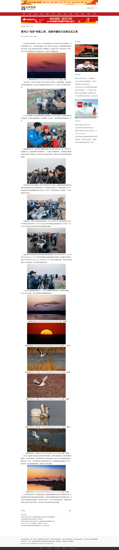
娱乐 (47, 14)
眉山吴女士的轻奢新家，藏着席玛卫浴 (85, 93)
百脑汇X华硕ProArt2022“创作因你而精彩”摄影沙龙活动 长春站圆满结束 (38, 517)
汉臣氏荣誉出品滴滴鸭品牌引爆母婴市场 (86, 136)
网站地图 (72, 548)
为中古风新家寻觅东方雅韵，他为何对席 (86, 96)
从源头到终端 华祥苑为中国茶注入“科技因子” (32, 519)
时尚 (94, 14)
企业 (65, 14)
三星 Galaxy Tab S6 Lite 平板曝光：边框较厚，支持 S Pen (34, 523)
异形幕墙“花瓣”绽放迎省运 (82, 84)
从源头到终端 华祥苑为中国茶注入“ (84, 127)
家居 (59, 14)
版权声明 (65, 548)
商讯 (82, 14)
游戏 (71, 14)
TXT (75, 548)
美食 (76, 14)
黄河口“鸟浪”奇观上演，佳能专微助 (85, 78)
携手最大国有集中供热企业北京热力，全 (86, 130)
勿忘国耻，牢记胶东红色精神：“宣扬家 (85, 139)
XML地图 (57, 548)
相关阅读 (23, 514)
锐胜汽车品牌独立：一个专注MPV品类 (85, 90)
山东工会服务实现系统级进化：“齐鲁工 (85, 81)
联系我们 (49, 548)
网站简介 (42, 548)
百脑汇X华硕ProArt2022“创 (82, 124)
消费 (88, 14)
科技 (41, 14)
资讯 (30, 14)
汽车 (53, 14)
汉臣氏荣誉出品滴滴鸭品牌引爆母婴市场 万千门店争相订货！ (35, 525)
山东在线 (23, 26)
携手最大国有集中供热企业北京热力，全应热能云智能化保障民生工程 (37, 521)
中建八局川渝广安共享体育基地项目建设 (86, 87)
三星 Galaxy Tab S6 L (80, 133)
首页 (24, 14)
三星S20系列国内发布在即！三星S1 (84, 142)
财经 (35, 14)
